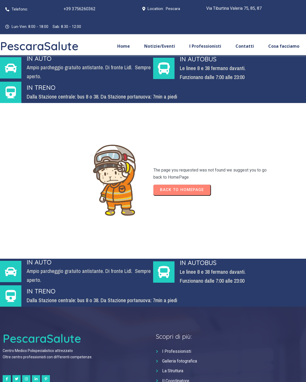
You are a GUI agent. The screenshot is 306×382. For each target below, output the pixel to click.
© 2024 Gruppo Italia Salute (153, 373)
